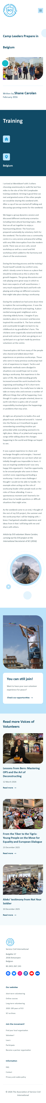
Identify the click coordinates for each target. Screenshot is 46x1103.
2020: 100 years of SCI (15, 1008)
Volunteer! (10, 1035)
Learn (8, 1040)
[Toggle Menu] (40, 10)
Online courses (12, 999)
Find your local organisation (17, 1030)
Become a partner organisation (18, 1050)
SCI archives (10, 1013)
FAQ (7, 1067)
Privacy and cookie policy (16, 1077)
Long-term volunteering (15, 1004)
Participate (10, 1045)
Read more (8, 788)
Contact (9, 1072)
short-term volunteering (15, 994)
